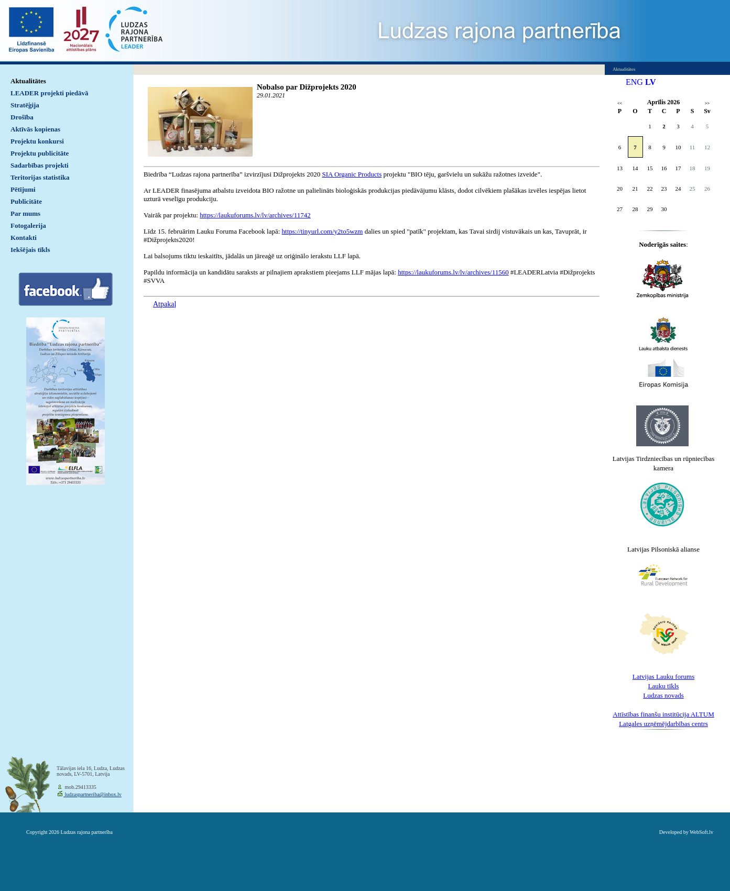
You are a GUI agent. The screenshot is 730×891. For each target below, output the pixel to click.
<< (619, 103)
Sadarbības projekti (39, 165)
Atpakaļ (164, 304)
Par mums (25, 213)
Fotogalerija (28, 225)
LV (650, 82)
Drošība (22, 117)
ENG (634, 82)
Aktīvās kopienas (35, 129)
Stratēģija (24, 105)
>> (707, 103)
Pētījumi (23, 189)
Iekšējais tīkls (30, 250)
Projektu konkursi (37, 141)
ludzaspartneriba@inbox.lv (92, 794)
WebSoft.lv (701, 832)
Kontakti (23, 237)
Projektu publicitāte (39, 153)
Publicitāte (26, 201)
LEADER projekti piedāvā (49, 93)
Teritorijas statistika (40, 177)
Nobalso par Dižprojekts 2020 (306, 87)
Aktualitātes (28, 81)
